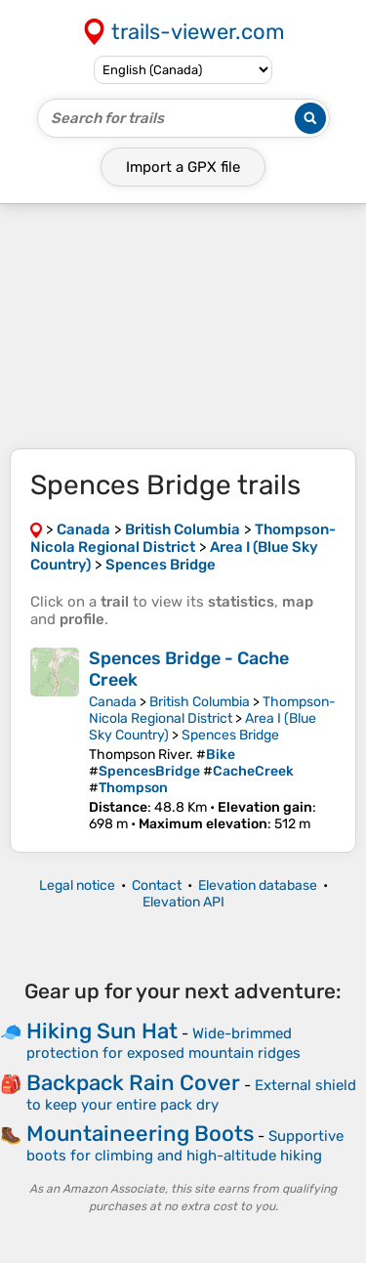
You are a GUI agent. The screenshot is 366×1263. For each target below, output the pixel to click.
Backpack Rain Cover (133, 1083)
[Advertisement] (183, 326)
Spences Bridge (230, 735)
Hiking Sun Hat (102, 1031)
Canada (113, 702)
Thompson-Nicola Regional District (212, 710)
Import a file (183, 167)
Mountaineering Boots (140, 1133)
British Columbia (199, 702)
